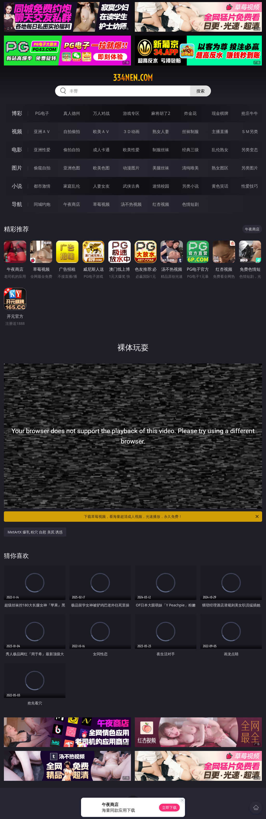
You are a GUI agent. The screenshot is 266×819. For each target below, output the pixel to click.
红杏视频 (160, 204)
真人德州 (71, 113)
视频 (17, 131)
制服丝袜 (160, 150)
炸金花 (190, 113)
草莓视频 (101, 204)
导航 (17, 204)
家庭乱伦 (71, 186)
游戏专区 (131, 113)
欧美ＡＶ (101, 131)
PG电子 (42, 113)
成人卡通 (101, 150)
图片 (17, 167)
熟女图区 (220, 168)
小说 (17, 185)
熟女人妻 (160, 131)
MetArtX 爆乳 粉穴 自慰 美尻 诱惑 (35, 532)
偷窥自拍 (42, 168)
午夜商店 (71, 204)
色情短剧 (190, 204)
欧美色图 (101, 168)
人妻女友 (101, 186)
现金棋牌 (220, 113)
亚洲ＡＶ (42, 131)
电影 (17, 149)
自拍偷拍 (71, 131)
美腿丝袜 (160, 168)
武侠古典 (131, 186)
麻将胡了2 (160, 113)
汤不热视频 (131, 204)
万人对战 (101, 113)
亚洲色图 (71, 168)
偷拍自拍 (71, 150)
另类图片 (249, 168)
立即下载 (169, 807)
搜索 (200, 91)
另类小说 (190, 186)
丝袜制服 (190, 131)
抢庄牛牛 (249, 113)
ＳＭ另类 (249, 131)
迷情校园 (160, 186)
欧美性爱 (131, 150)
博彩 (17, 113)
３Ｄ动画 (131, 131)
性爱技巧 (249, 186)
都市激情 (42, 186)
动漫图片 (131, 168)
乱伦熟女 (220, 150)
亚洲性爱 (42, 150)
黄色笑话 (220, 186)
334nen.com (133, 77)
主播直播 (220, 131)
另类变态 (249, 150)
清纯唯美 (190, 168)
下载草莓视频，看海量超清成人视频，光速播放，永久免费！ (172, 516)
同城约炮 (42, 204)
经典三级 (190, 150)
